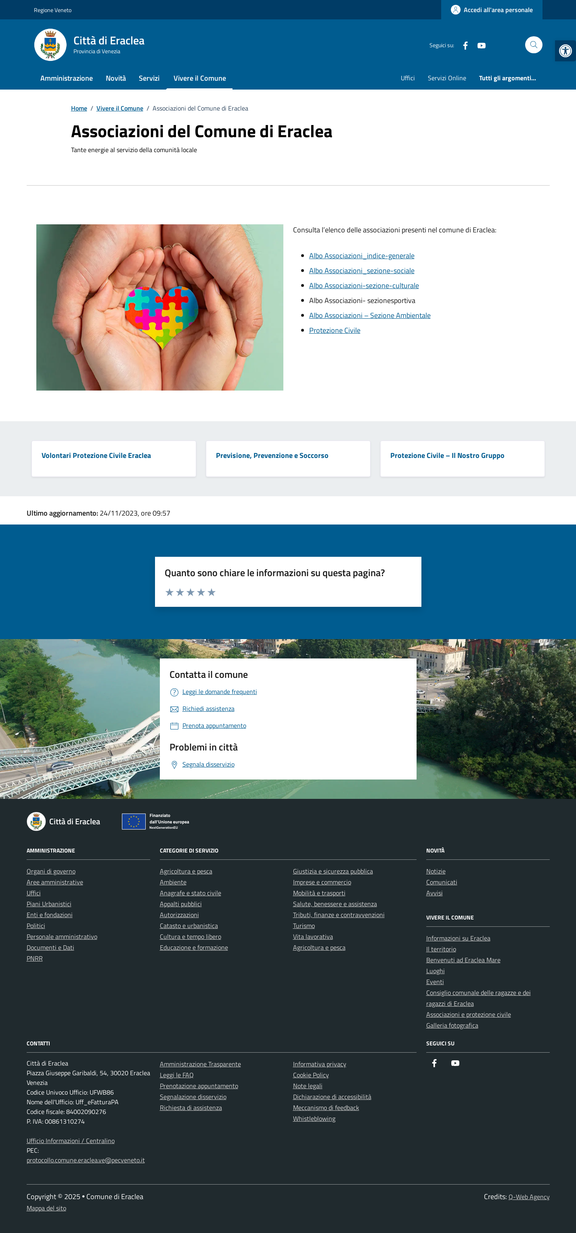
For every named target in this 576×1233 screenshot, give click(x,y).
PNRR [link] (35, 958)
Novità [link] (116, 78)
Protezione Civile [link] (334, 330)
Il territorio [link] (441, 949)
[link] (565, 50)
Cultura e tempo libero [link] (190, 936)
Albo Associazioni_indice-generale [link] (362, 255)
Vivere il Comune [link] (200, 78)
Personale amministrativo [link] (62, 936)
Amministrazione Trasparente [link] (200, 1064)
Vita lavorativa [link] (313, 936)
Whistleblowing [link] (314, 1118)
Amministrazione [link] (66, 78)
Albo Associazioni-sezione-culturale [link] (364, 285)
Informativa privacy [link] (319, 1064)
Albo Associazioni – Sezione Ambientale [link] (370, 315)
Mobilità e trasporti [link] (319, 893)
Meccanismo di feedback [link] (326, 1107)
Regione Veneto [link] (52, 10)
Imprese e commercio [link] (322, 882)
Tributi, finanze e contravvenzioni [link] (339, 915)
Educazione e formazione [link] (194, 947)
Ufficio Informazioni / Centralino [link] (71, 1140)
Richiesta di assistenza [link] (191, 1107)
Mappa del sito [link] (46, 1208)
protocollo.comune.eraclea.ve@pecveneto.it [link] (86, 1160)
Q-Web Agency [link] (529, 1197)
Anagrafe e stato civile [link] (190, 893)
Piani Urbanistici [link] (49, 904)
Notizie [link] (436, 871)
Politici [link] (36, 925)
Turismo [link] (304, 925)
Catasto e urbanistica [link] (189, 925)
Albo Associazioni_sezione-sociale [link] (362, 270)
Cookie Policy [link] (311, 1075)
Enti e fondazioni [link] (50, 915)
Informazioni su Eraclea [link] (458, 938)
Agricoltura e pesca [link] (186, 871)
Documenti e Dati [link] (50, 947)
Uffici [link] (408, 78)
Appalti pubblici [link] (181, 904)
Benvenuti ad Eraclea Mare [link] (463, 960)
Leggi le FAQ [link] (177, 1075)
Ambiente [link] (173, 882)
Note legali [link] (308, 1086)
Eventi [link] (435, 981)
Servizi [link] (149, 78)
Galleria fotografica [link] (452, 1025)
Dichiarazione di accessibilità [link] (332, 1096)
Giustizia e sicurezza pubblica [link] (333, 871)
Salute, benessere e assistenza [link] (335, 904)
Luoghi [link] (435, 971)
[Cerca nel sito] (533, 45)
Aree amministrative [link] (55, 882)
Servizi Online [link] (447, 78)
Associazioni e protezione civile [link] (468, 1014)
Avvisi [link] (434, 893)
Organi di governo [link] (51, 871)
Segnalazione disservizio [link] (193, 1096)
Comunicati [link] (441, 882)
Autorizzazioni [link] (179, 915)
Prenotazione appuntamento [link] (199, 1086)
